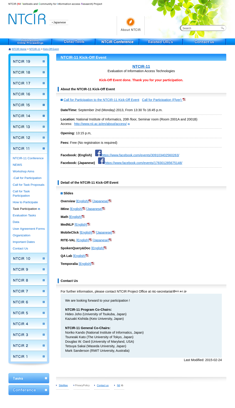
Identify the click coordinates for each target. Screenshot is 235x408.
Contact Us (20, 248)
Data (16, 222)
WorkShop (28, 378)
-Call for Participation (27, 178)
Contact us (204, 41)
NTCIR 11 (28, 148)
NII (120, 385)
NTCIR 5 (28, 312)
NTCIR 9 (28, 269)
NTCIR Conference (117, 41)
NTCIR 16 (28, 93)
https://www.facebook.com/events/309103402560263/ (137, 155)
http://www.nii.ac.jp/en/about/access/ (102, 124)
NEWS (17, 164)
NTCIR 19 (28, 61)
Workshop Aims (23, 171)
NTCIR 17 (28, 83)
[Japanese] (101, 201)
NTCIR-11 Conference (28, 158)
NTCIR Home (19, 49)
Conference (28, 390)
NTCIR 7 (28, 291)
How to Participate (25, 202)
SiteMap (63, 385)
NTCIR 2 (28, 345)
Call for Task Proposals (29, 184)
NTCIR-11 (34, 49)
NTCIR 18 (28, 72)
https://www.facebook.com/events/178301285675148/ (140, 163)
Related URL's (161, 41)
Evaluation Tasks (24, 215)
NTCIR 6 (28, 301)
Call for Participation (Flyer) (163, 100)
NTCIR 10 (28, 258)
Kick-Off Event (51, 49)
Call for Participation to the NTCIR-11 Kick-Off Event (101, 100)
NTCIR (27, 16)
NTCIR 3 (28, 334)
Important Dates (24, 242)
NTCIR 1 (28, 356)
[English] (84, 201)
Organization (21, 235)
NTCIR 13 (28, 126)
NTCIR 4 (28, 323)
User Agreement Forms (29, 228)
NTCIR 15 (28, 104)
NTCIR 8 (28, 280)
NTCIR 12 (28, 137)
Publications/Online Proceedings (30, 41)
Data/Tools (74, 41)
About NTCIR (131, 25)
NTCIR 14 (28, 115)
